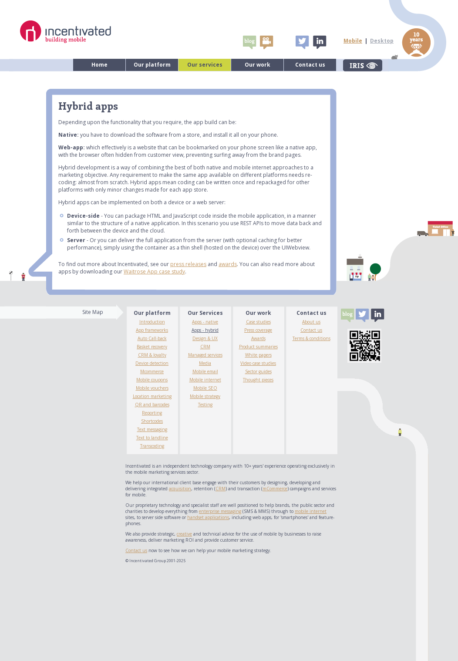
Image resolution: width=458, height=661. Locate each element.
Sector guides (258, 371)
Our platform (152, 64)
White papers (258, 355)
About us (311, 322)
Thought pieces (258, 380)
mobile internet (311, 511)
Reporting (152, 413)
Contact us (310, 64)
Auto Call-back (152, 338)
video (266, 42)
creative (184, 534)
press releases (188, 264)
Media (205, 363)
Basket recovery (152, 347)
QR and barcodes (152, 404)
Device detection (151, 363)
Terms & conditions (311, 338)
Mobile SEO (205, 388)
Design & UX (205, 338)
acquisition (180, 489)
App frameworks (152, 330)
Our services (204, 64)
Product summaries (258, 347)
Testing (205, 404)
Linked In (319, 42)
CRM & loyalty (152, 355)
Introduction (152, 322)
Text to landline (152, 438)
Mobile (353, 40)
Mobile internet (205, 380)
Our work (257, 64)
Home (99, 64)
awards (228, 264)
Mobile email (205, 371)
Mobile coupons (152, 380)
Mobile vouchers (152, 388)
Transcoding (152, 446)
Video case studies (258, 363)
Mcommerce (152, 371)
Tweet (302, 42)
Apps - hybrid (205, 330)
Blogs (249, 42)
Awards (258, 338)
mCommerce (275, 489)
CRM (205, 347)
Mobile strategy (205, 396)
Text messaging (152, 429)
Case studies (258, 322)
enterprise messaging (220, 511)
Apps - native (205, 322)
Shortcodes (152, 421)
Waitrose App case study (154, 271)
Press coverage (258, 330)
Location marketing (152, 396)
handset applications (208, 517)
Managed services (205, 355)
